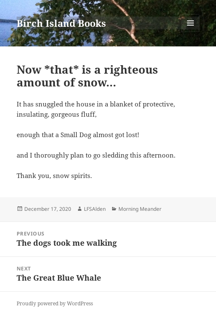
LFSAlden (95, 209)
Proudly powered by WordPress (55, 303)
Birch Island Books (61, 23)
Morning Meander (139, 209)
